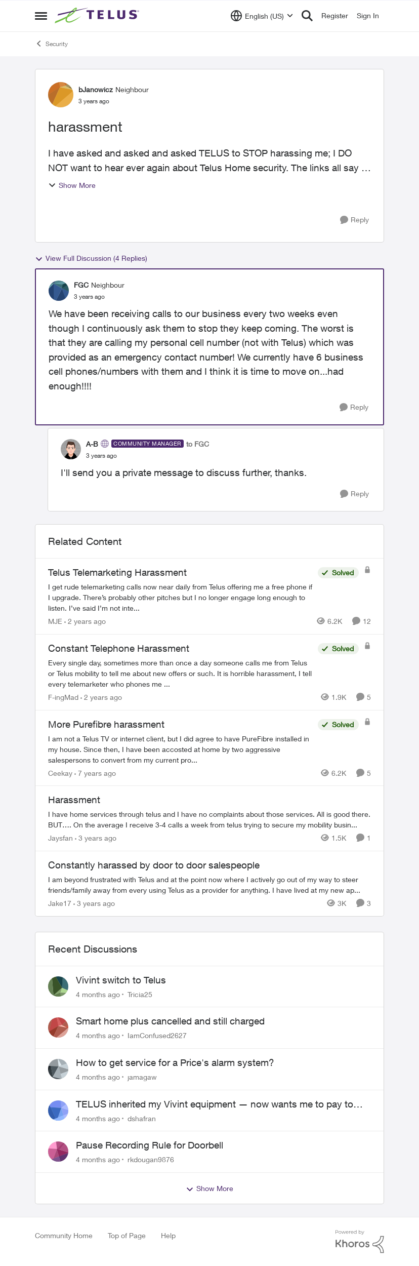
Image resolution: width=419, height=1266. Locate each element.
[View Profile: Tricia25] (58, 986)
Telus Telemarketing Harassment (117, 572)
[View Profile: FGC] (59, 291)
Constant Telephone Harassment (118, 648)
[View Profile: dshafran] (58, 1110)
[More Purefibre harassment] (180, 749)
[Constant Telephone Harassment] (180, 673)
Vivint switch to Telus (121, 979)
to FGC (197, 444)
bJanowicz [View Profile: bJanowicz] (95, 89)
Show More (72, 185)
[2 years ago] (85, 621)
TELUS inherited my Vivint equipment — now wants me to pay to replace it (214, 1104)
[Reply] (354, 220)
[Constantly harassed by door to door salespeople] (209, 884)
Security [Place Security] (51, 43)
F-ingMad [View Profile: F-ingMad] (63, 697)
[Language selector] (262, 16)
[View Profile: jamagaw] (58, 1069)
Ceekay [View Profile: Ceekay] (60, 772)
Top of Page (127, 1235)
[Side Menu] (41, 15)
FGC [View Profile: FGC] (81, 285)
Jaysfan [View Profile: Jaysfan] (60, 838)
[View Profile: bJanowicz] (60, 94)
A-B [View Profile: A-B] (92, 444)
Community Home (64, 1235)
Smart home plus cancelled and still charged (170, 1020)
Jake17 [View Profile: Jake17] (59, 903)
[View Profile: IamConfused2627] (58, 1027)
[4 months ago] (98, 993)
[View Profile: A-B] (71, 449)
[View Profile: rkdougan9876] (58, 1151)
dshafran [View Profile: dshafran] (142, 1118)
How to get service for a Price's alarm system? (175, 1062)
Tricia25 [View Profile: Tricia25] (140, 994)
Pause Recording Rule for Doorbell (149, 1145)
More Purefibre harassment (106, 724)
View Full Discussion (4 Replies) (91, 258)
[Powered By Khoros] (360, 1241)
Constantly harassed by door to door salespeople (154, 865)
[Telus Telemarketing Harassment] (180, 597)
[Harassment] (209, 819)
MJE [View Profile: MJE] (55, 621)
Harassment (74, 799)
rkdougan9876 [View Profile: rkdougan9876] (151, 1159)
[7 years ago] (95, 772)
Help (168, 1235)
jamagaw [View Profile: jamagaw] (142, 1077)
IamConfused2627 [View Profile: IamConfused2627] (157, 1035)
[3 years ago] (95, 838)
